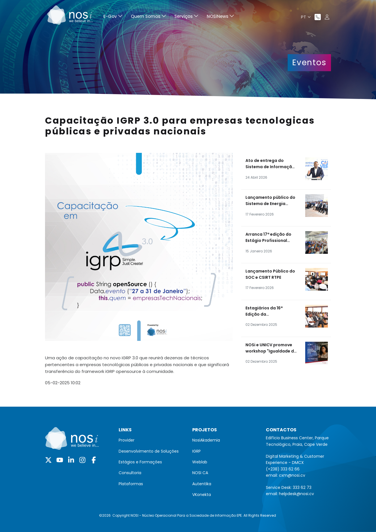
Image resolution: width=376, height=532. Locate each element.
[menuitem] (113, 17)
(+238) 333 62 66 (283, 469)
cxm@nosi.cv (292, 475)
